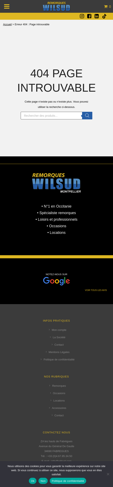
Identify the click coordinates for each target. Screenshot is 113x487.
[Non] (108, 474)
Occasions (59, 393)
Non (43, 480)
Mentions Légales (59, 352)
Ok (32, 480)
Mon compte (59, 329)
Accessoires (59, 408)
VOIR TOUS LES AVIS (96, 290)
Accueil (7, 24)
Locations (59, 400)
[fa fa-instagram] (82, 16)
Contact (59, 344)
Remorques (59, 385)
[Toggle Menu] (7, 6)
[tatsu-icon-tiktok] (104, 16)
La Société (59, 337)
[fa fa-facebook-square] (89, 16)
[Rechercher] (87, 115)
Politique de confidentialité (59, 359)
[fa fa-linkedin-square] (97, 16)
